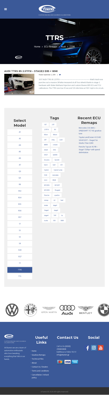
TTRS (20, 270)
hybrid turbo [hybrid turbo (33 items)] (58, 170)
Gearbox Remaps (39, 355)
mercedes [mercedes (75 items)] (55, 175)
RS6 (19, 211)
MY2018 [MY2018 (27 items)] (47, 190)
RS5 (19, 204)
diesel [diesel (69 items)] (46, 150)
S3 (20, 230)
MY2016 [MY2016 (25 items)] (47, 185)
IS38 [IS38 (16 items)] (45, 175)
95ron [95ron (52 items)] (46, 134)
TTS (19, 276)
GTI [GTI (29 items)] (61, 165)
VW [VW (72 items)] (54, 221)
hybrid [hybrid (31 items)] (46, 170)
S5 (20, 237)
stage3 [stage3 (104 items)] (56, 210)
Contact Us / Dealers (40, 367)
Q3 (20, 171)
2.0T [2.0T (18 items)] (53, 124)
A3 (20, 138)
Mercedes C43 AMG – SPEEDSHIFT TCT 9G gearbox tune (90, 131)
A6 (20, 158)
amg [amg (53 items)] (53, 140)
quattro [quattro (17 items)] (56, 195)
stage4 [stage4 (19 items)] (46, 215)
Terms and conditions (40, 371)
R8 (20, 184)
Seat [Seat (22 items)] (61, 200)
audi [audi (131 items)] (61, 140)
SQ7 (19, 256)
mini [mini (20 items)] (45, 180)
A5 (20, 151)
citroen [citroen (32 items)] (55, 145)
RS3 (19, 191)
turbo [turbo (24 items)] (46, 221)
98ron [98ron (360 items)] (55, 134)
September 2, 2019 (49, 75)
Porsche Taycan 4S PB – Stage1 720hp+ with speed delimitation (89, 149)
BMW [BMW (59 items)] (46, 145)
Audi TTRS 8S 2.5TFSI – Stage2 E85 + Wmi (31, 71)
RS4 (19, 197)
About (34, 363)
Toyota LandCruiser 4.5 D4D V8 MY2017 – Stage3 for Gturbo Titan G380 (90, 140)
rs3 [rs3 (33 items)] (54, 200)
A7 (20, 165)
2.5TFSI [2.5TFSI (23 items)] (46, 129)
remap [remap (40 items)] (46, 200)
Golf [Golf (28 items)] (54, 165)
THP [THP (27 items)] (55, 215)
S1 (20, 224)
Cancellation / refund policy (40, 376)
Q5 (20, 178)
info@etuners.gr (63, 355)
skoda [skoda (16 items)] (46, 205)
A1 (20, 132)
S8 (20, 243)
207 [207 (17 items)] (45, 140)
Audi (63, 46)
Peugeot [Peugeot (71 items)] (57, 190)
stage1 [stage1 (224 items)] (55, 205)
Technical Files (37, 359)
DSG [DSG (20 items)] (54, 150)
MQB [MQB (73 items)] (54, 180)
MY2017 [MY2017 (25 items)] (57, 185)
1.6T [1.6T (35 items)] (45, 124)
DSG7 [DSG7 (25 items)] (46, 155)
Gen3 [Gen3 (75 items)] (46, 165)
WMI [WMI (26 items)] (62, 221)
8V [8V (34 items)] (55, 129)
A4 (20, 145)
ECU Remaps (50, 46)
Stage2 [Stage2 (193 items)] (46, 210)
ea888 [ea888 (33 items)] (55, 155)
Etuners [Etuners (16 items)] (47, 160)
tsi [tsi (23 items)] (62, 215)
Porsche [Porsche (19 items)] (46, 195)
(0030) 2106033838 (64, 348)
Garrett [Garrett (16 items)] (57, 160)
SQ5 (20, 250)
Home (37, 46)
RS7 (19, 217)
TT (20, 263)
